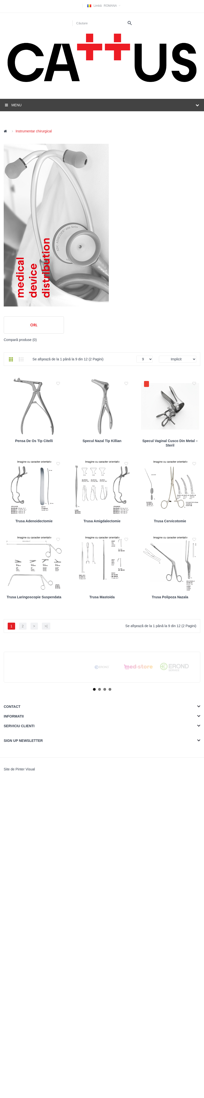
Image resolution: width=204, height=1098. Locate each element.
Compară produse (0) (20, 340)
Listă (21, 359)
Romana (104, 5)
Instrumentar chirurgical (34, 131)
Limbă (97, 5)
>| (46, 774)
